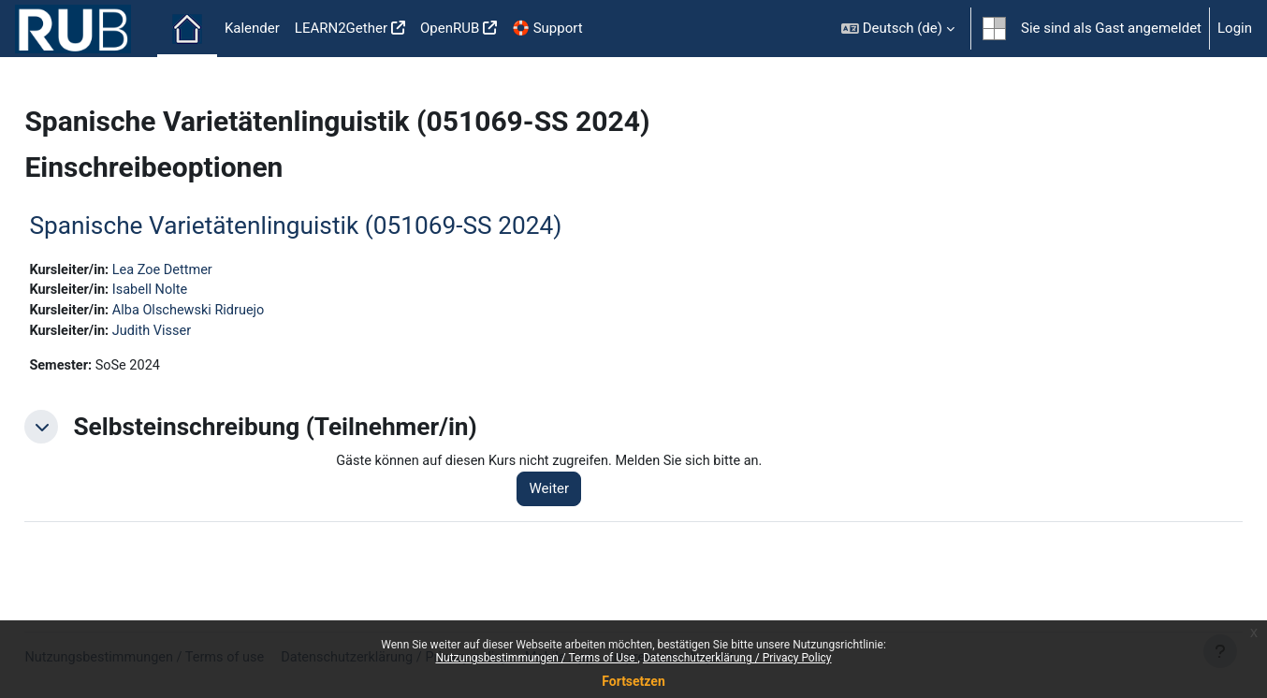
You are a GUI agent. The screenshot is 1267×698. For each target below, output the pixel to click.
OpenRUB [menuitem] (449, 28)
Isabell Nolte (196, 291)
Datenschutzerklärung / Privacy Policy (737, 657)
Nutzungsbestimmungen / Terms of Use (536, 657)
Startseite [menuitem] (187, 29)
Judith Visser (198, 333)
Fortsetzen (633, 681)
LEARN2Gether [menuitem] (341, 28)
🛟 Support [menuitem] (547, 28)
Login (1234, 28)
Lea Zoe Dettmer (209, 270)
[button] (898, 28)
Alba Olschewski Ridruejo (235, 312)
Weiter (578, 493)
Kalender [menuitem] (252, 28)
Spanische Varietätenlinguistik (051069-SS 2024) (337, 225)
